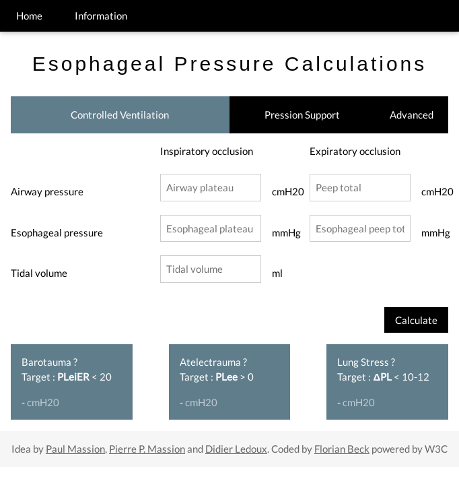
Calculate (416, 320)
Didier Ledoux (236, 449)
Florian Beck (341, 449)
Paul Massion (75, 449)
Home (29, 15)
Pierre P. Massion (147, 449)
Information (101, 15)
